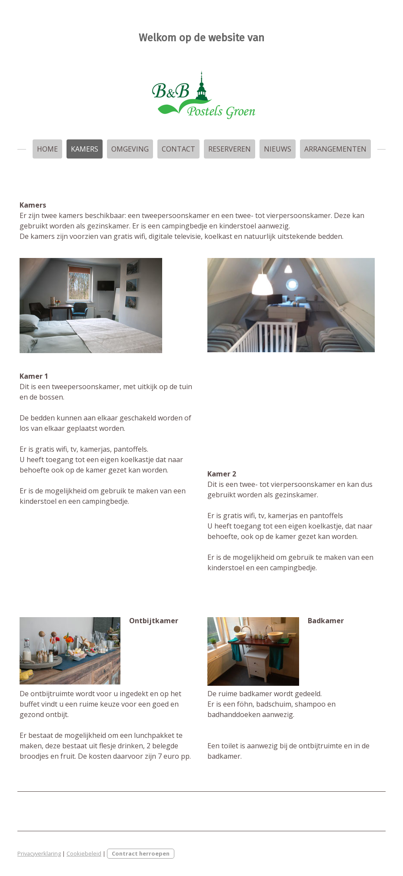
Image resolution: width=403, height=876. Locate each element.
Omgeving (130, 149)
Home (47, 149)
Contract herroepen (141, 853)
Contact (178, 149)
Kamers (84, 149)
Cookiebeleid (84, 853)
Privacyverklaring (39, 853)
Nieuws (277, 149)
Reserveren (229, 149)
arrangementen (335, 149)
